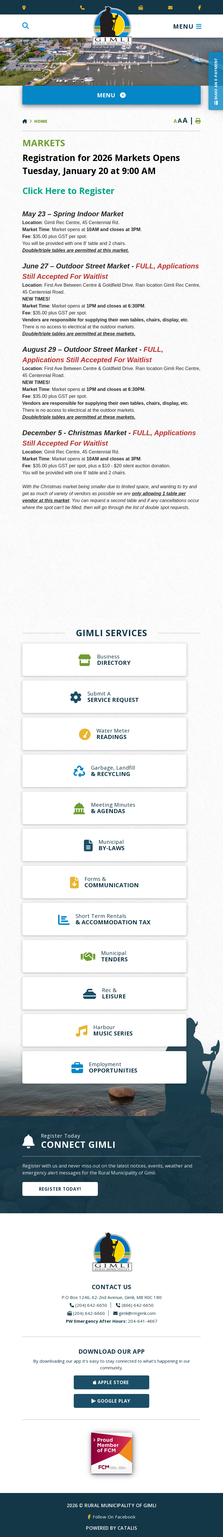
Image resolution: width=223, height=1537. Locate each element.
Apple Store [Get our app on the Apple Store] (113, 1382)
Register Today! (60, 1189)
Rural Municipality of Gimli (111, 26)
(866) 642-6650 (138, 1305)
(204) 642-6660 (89, 1313)
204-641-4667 (111, 1321)
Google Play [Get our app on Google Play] (113, 1401)
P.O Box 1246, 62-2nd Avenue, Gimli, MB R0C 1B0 (112, 1297)
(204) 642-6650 (91, 1305)
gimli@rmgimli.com (137, 1313)
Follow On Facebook (114, 1517)
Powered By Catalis (111, 1528)
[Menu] (187, 26)
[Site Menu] (111, 95)
